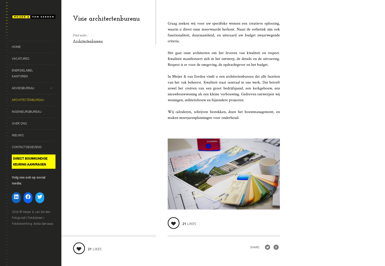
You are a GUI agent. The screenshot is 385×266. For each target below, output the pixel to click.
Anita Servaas (43, 223)
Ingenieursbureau (26, 111)
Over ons (19, 123)
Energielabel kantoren (22, 73)
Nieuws (18, 135)
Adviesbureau (23, 88)
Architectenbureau (28, 100)
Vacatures (20, 58)
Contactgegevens (26, 147)
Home (16, 47)
